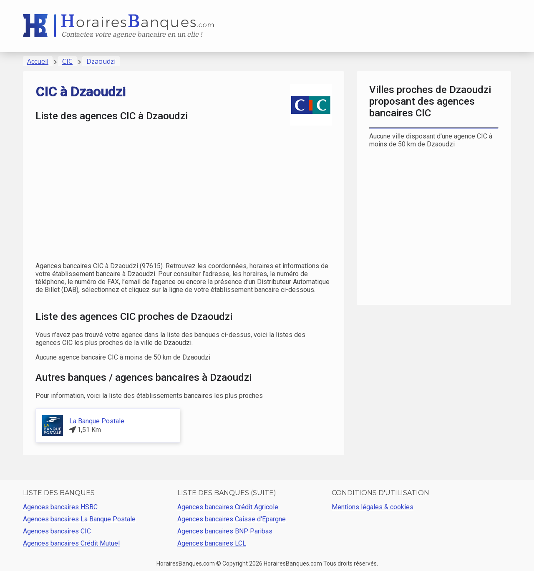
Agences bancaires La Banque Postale (79, 519)
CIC (67, 61)
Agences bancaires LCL (211, 543)
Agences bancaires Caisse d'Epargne (231, 519)
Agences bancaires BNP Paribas (224, 531)
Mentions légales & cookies (372, 507)
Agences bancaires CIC (57, 531)
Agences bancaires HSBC (60, 507)
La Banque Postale (96, 421)
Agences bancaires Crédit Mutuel (71, 543)
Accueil (37, 61)
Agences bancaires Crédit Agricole (227, 507)
